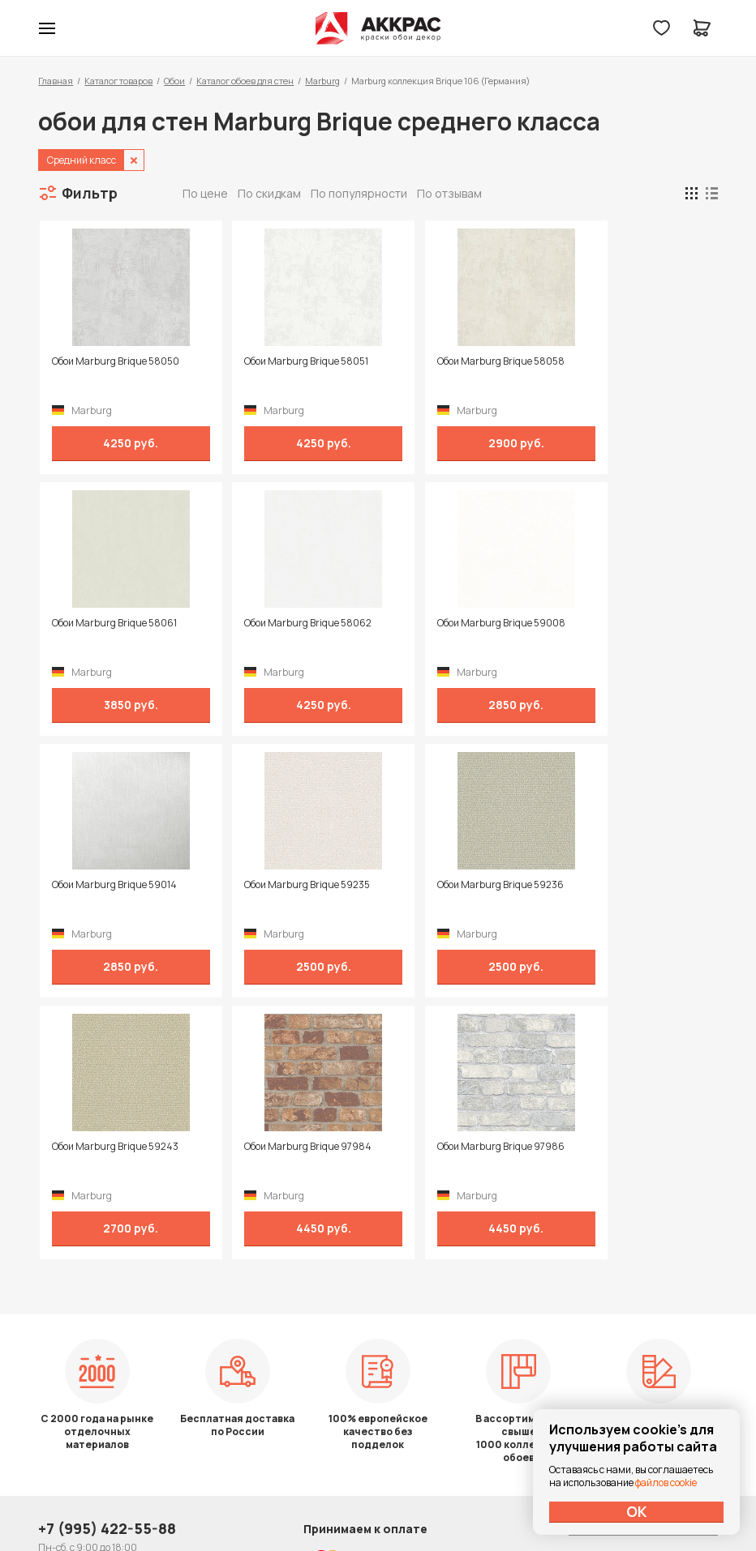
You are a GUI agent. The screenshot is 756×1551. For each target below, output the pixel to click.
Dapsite (419, 1500)
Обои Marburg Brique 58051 (283, 361)
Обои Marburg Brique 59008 (285, 623)
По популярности (359, 193)
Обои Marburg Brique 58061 (623, 361)
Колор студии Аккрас (378, 28)
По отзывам (449, 193)
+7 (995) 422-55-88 (107, 1324)
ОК (636, 1511)
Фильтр (90, 193)
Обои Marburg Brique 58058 (454, 361)
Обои (174, 81)
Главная (55, 81)
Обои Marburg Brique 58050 (114, 361)
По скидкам (269, 193)
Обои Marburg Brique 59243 (284, 884)
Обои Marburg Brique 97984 (454, 884)
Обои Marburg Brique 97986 (625, 884)
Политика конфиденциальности (643, 1324)
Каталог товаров (118, 81)
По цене (205, 193)
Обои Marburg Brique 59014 (453, 623)
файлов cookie (666, 1482)
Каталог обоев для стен (245, 81)
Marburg (322, 81)
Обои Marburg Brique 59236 (113, 884)
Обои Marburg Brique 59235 (624, 623)
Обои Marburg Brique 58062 (114, 623)
